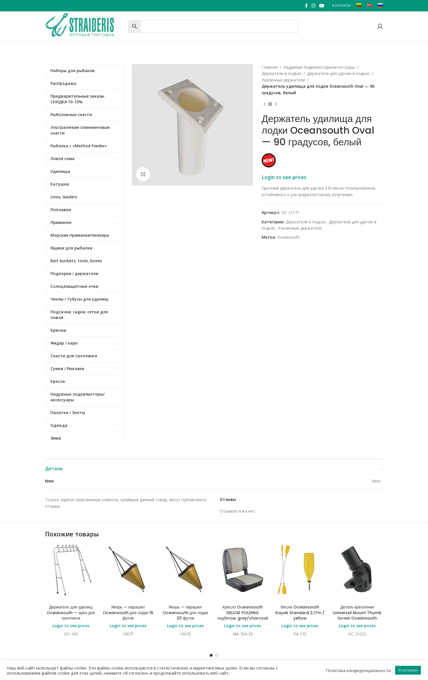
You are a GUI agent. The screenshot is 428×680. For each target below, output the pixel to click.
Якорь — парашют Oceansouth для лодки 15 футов (128, 612)
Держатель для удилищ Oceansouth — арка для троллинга (71, 612)
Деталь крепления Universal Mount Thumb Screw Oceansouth (357, 612)
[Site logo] (85, 25)
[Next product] (276, 104)
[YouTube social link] (321, 5)
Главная (269, 67)
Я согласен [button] (408, 670)
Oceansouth (288, 237)
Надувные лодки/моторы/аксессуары (319, 67)
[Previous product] (264, 104)
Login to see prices (284, 177)
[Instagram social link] (313, 5)
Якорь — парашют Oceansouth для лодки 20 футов (185, 612)
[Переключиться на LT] (358, 5)
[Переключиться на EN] (369, 5)
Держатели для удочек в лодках (338, 73)
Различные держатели (283, 80)
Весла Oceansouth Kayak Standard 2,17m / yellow (300, 612)
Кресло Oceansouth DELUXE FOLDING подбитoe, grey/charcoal (242, 612)
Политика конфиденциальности (358, 670)
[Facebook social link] (306, 5)
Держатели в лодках (281, 73)
